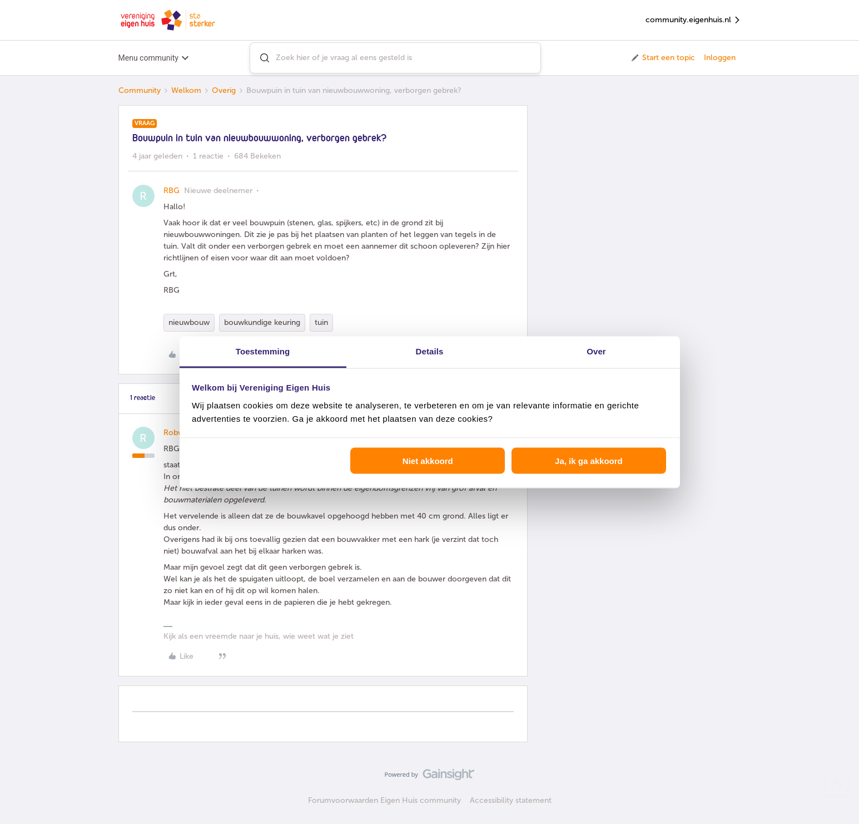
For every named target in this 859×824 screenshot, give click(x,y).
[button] (662, 58)
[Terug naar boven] (837, 784)
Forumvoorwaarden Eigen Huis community (384, 800)
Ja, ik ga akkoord (589, 461)
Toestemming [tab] (263, 351)
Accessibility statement (511, 800)
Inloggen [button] (720, 57)
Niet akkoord (428, 461)
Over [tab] (596, 351)
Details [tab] (430, 351)
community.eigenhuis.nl (693, 20)
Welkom (186, 90)
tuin (321, 322)
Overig (224, 90)
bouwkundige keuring (262, 322)
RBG (171, 190)
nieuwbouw (189, 322)
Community (139, 90)
